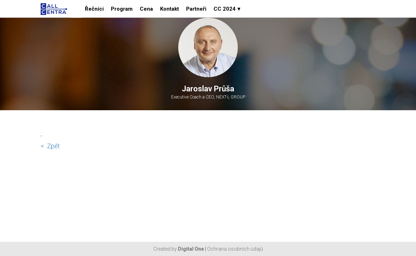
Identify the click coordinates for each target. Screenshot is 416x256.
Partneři (196, 9)
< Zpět (50, 146)
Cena (146, 9)
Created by (178, 249)
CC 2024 (227, 9)
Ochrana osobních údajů (235, 249)
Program (122, 9)
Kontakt (169, 9)
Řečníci (94, 9)
